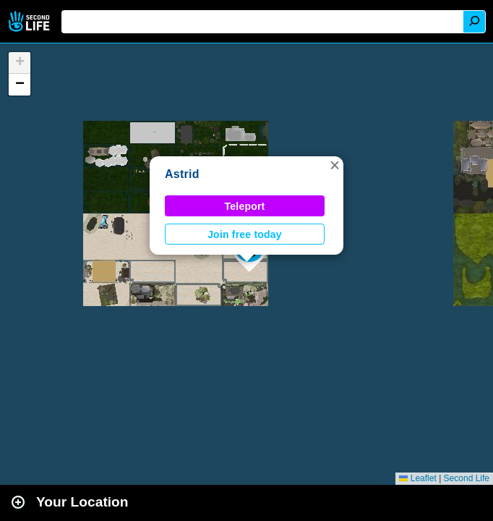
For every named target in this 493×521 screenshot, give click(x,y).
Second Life (30, 21)
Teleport (245, 206)
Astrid (182, 174)
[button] (334, 165)
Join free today (244, 234)
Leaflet (417, 478)
